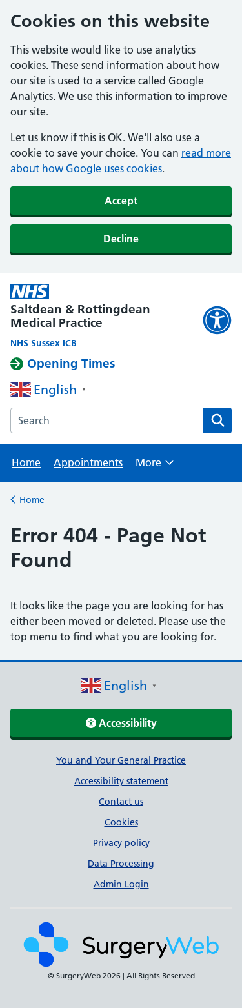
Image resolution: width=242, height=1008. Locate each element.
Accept (121, 200)
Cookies (121, 822)
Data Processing (121, 863)
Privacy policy (121, 843)
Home (26, 462)
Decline (121, 238)
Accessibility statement (121, 781)
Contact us (121, 801)
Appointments (88, 462)
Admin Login (121, 884)
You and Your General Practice (121, 760)
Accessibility (121, 722)
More (155, 466)
